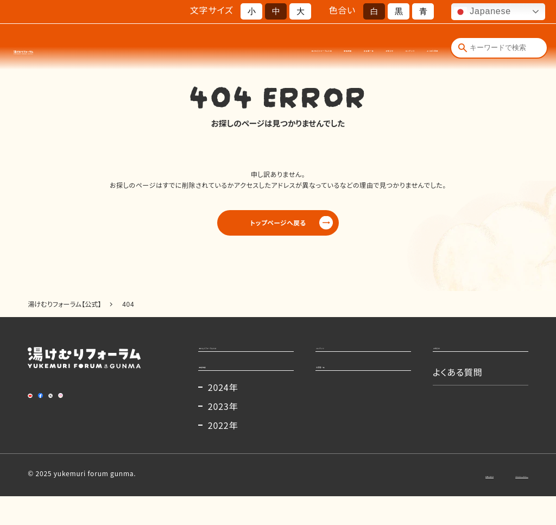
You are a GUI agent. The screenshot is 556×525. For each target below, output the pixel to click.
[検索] (463, 48)
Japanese (482, 11)
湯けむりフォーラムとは (188, 48)
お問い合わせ (421, 503)
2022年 (223, 453)
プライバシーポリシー (496, 503)
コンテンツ (373, 48)
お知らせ (332, 48)
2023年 (223, 434)
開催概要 (247, 48)
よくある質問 (419, 48)
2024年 (223, 415)
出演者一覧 (290, 48)
